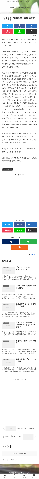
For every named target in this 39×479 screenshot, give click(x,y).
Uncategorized (7, 169)
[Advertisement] (19, 196)
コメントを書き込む (19, 453)
